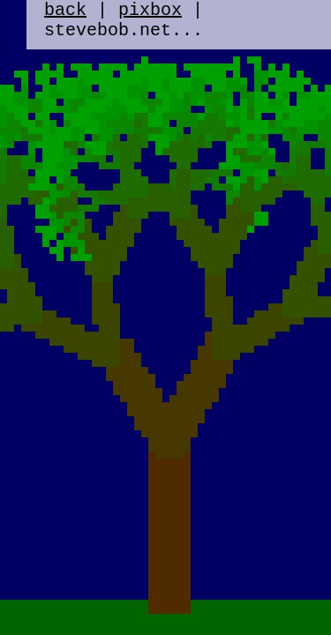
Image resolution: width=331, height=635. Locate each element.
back (65, 12)
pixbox (150, 12)
